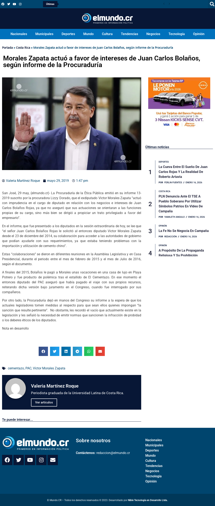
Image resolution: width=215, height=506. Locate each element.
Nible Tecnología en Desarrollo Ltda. (147, 500)
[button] (43, 351)
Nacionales (19, 34)
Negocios (153, 34)
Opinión (198, 34)
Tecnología (176, 34)
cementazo (16, 368)
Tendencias (129, 34)
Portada (7, 48)
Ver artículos (44, 402)
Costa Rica (23, 48)
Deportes (68, 34)
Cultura (107, 34)
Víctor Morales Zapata (49, 368)
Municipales (44, 34)
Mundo (88, 34)
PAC (28, 368)
